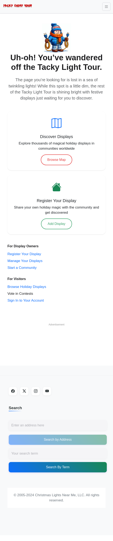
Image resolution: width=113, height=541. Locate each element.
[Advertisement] (56, 338)
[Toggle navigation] (106, 6)
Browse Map (56, 159)
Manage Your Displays (24, 261)
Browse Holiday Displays (26, 287)
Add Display (56, 224)
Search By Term (58, 467)
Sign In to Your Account (25, 300)
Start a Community (22, 268)
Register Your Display (24, 254)
